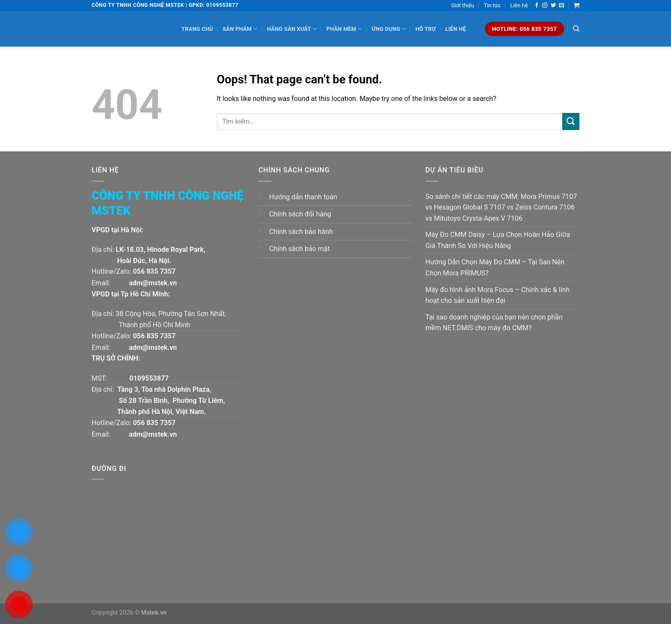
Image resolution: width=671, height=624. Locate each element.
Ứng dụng (388, 29)
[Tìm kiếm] (576, 29)
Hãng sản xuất (292, 29)
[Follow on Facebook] (536, 6)
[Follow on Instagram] (544, 6)
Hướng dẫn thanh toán (303, 197)
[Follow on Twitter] (553, 6)
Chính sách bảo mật (299, 249)
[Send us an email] (561, 6)
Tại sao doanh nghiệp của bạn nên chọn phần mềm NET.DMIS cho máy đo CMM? (494, 322)
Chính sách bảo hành (301, 232)
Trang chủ (197, 29)
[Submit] (570, 121)
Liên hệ (519, 5)
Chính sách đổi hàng (300, 214)
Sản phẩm (240, 29)
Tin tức (492, 5)
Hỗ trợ (426, 29)
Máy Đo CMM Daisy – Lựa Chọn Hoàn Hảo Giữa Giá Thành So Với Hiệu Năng (497, 240)
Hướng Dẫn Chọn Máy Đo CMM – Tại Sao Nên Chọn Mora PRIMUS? (494, 267)
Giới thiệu (462, 5)
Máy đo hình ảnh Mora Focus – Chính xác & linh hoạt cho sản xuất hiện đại (497, 295)
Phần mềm (344, 29)
